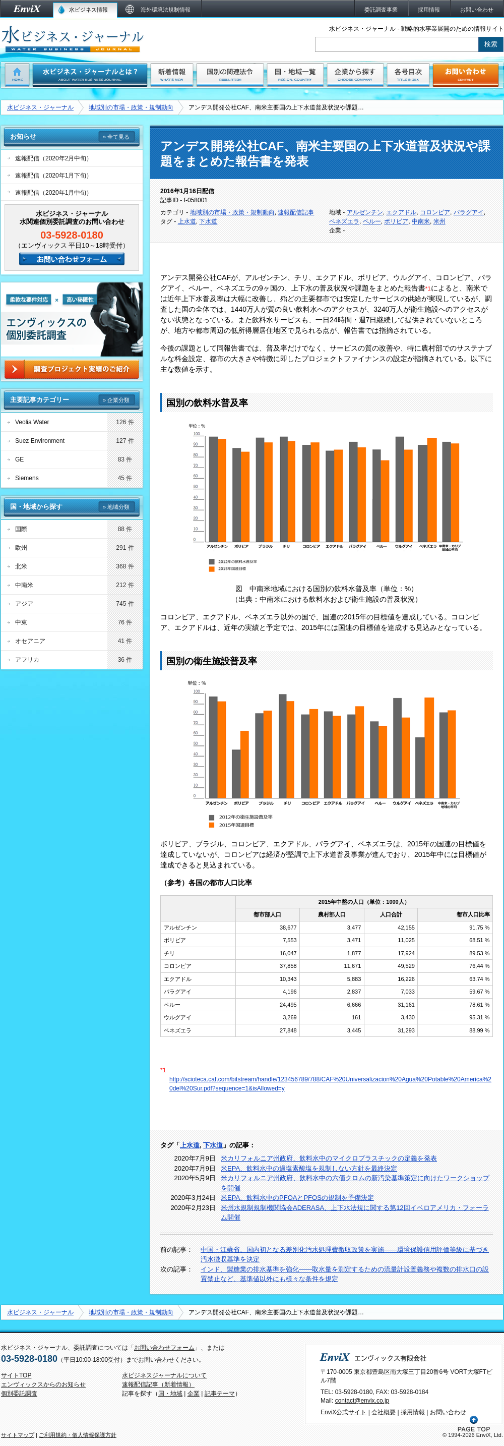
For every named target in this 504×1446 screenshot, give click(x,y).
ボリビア (396, 221)
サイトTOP (16, 1375)
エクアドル (401, 212)
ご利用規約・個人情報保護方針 (77, 1435)
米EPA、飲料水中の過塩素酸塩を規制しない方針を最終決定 (309, 1168)
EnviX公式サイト (343, 1412)
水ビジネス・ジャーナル (40, 107)
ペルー (372, 221)
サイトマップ (17, 1435)
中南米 (421, 221)
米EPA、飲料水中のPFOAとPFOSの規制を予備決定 (297, 1197)
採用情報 (413, 1412)
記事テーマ (220, 1393)
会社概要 (383, 1412)
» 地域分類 (116, 507)
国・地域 (170, 1393)
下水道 (208, 221)
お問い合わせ (448, 1412)
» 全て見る (116, 137)
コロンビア (435, 212)
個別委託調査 (19, 1393)
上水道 (187, 221)
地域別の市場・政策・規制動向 (131, 107)
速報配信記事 (296, 212)
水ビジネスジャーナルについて (164, 1375)
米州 (439, 221)
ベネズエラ (344, 221)
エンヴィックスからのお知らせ (43, 1384)
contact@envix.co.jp (362, 1400)
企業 (193, 1393)
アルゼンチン (365, 212)
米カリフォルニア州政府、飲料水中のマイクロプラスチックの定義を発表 (329, 1158)
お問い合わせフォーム (164, 1347)
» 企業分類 (116, 400)
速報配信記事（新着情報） (158, 1384)
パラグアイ (469, 212)
